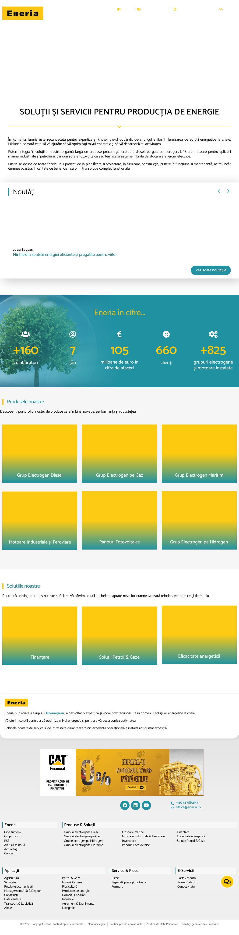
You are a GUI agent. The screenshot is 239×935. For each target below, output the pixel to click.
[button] (84, 17)
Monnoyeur (55, 713)
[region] (119, 50)
